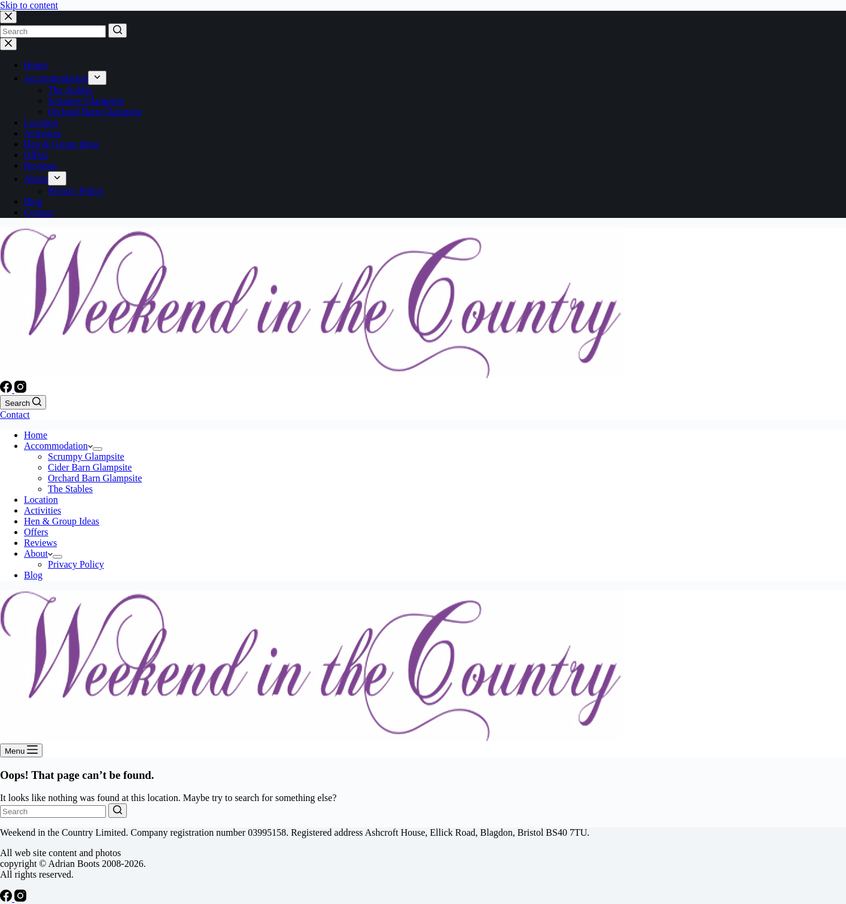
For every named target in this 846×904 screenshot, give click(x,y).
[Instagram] (20, 389)
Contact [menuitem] (39, 212)
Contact (15, 414)
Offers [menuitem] (36, 155)
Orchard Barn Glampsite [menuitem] (95, 112)
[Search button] (117, 30)
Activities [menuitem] (42, 133)
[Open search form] (23, 402)
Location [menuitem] (41, 122)
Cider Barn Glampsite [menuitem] (90, 467)
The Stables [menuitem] (70, 90)
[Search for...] (53, 31)
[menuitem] (97, 78)
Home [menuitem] (35, 65)
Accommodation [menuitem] (56, 78)
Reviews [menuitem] (40, 165)
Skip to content (29, 5)
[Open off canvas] (21, 750)
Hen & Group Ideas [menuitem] (61, 144)
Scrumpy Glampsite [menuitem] (86, 101)
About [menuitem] (36, 179)
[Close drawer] (8, 44)
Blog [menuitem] (33, 201)
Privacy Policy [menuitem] (76, 191)
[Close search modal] (8, 17)
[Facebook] (7, 389)
